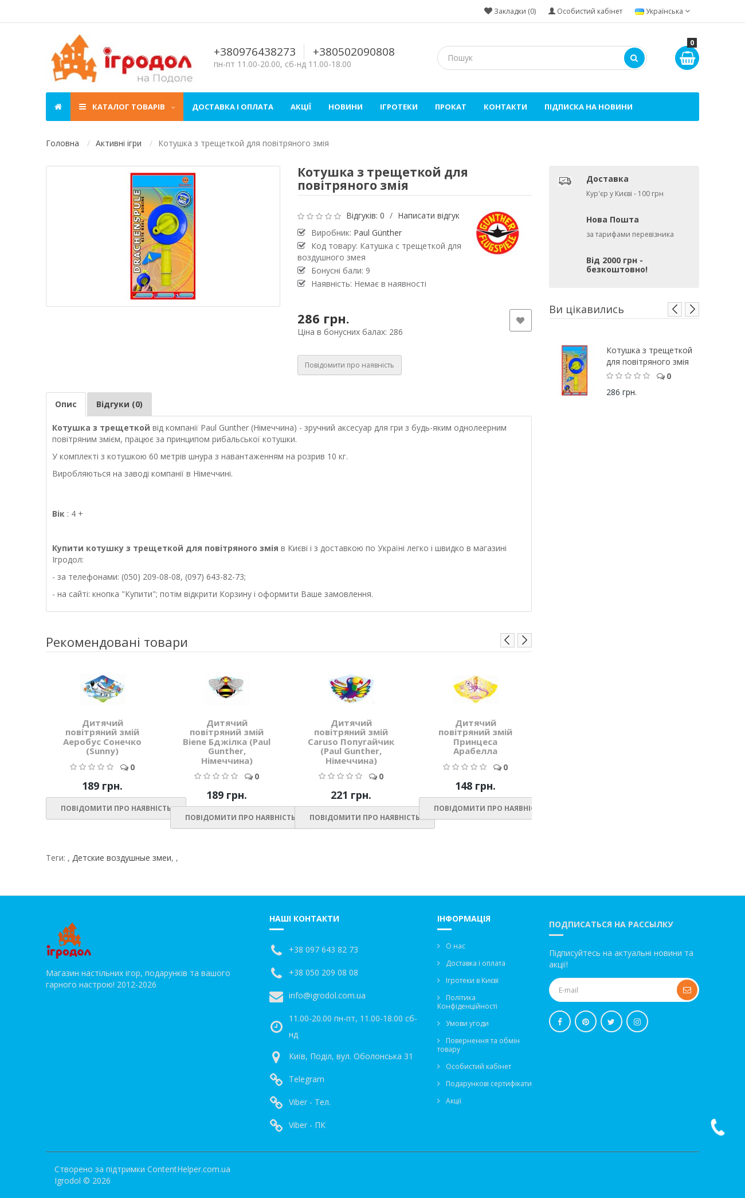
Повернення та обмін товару (478, 1044)
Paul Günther (378, 232)
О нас (455, 946)
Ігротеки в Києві (472, 980)
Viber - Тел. (310, 1101)
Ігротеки (399, 107)
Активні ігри (119, 143)
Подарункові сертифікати (489, 1083)
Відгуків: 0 (365, 215)
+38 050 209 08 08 (323, 972)
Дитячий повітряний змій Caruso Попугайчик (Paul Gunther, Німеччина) (351, 741)
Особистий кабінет (478, 1066)
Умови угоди (467, 1023)
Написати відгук (429, 215)
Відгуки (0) (119, 404)
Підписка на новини (588, 107)
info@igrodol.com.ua (327, 995)
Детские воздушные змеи (121, 857)
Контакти (505, 107)
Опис (66, 404)
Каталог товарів (127, 107)
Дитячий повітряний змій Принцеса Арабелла (475, 737)
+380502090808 (354, 51)
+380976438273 (255, 51)
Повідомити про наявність (349, 365)
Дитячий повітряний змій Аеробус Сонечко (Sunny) (102, 737)
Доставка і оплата (232, 107)
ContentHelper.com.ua (188, 1169)
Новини (345, 107)
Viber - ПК (307, 1124)
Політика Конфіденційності (467, 1001)
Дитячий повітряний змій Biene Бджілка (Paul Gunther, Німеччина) (226, 741)
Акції (301, 107)
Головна (62, 143)
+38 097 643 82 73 (323, 949)
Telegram (306, 1079)
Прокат (450, 107)
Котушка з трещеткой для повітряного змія (649, 356)
